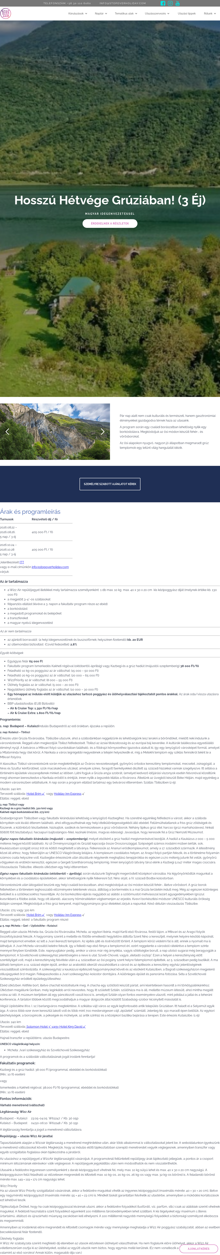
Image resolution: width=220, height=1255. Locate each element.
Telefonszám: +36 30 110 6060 (67, 3)
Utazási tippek (187, 13)
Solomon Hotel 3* (39, 1026)
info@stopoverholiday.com (123, 3)
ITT (22, 562)
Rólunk (208, 13)
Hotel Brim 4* (36, 794)
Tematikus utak (124, 13)
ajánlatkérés (199, 1248)
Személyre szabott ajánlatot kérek (110, 484)
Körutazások (76, 13)
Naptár (99, 13)
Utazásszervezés (155, 13)
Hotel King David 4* (72, 1026)
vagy (55, 1026)
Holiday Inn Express (67, 794)
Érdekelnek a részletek (110, 223)
